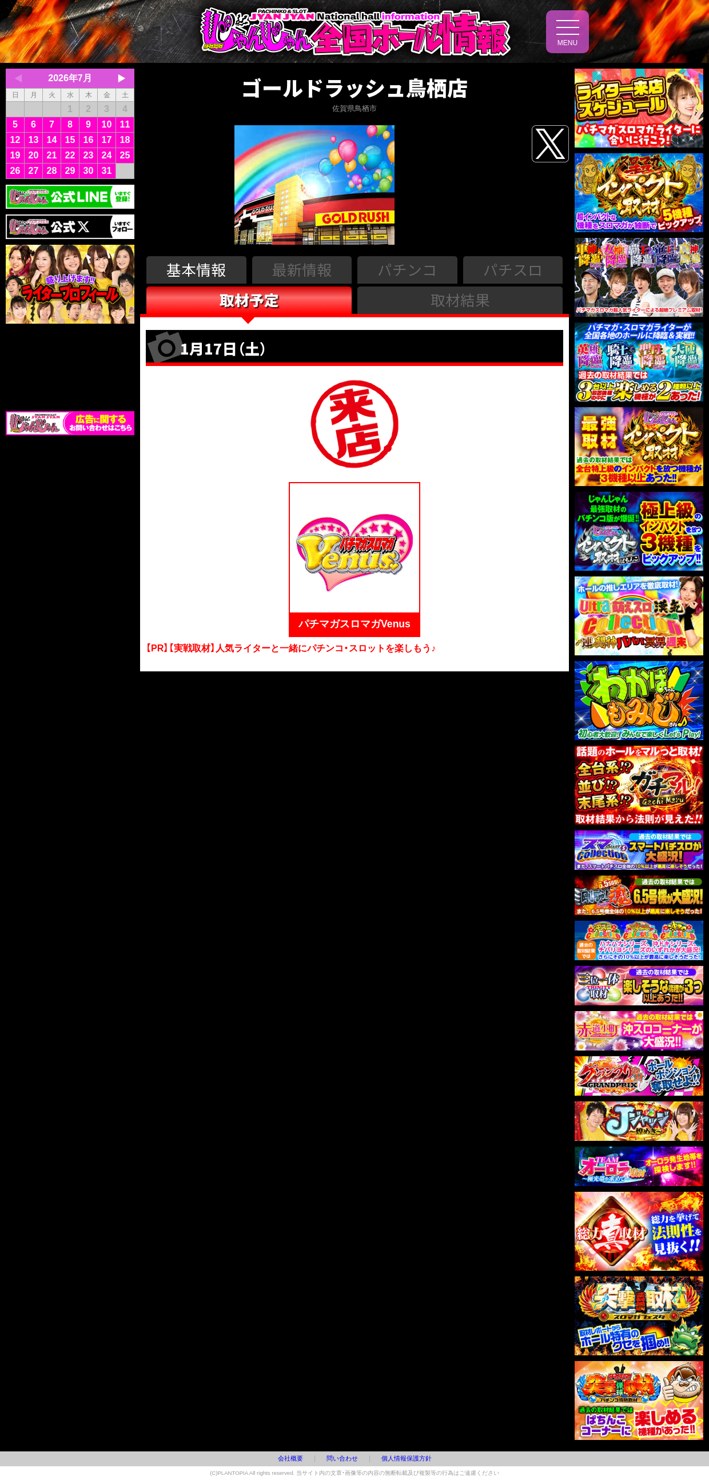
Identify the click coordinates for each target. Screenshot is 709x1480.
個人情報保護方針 (406, 1458)
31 (107, 171)
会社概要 (290, 1458)
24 (107, 155)
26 (15, 171)
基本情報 (196, 269)
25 (125, 155)
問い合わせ (342, 1458)
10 (107, 124)
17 (107, 140)
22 (70, 155)
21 (52, 155)
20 (34, 155)
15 (70, 140)
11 (125, 124)
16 (88, 140)
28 (52, 171)
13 (34, 140)
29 (70, 171)
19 (15, 155)
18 (125, 140)
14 (52, 140)
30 (88, 171)
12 (15, 140)
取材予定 (249, 299)
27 (34, 171)
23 (88, 155)
